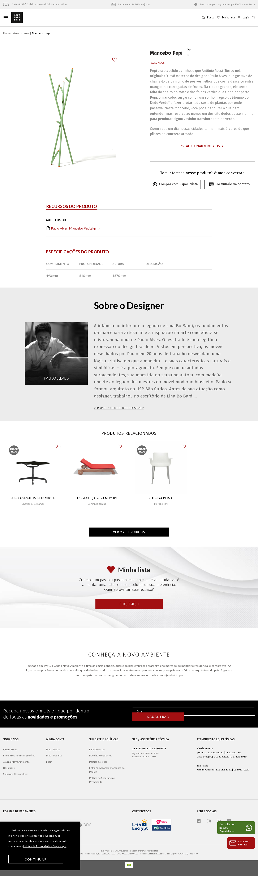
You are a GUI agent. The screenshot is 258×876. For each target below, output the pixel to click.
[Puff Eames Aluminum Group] (33, 467)
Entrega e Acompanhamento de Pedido (107, 769)
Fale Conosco (96, 749)
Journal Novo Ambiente (16, 761)
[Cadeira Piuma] (161, 467)
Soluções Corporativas (15, 773)
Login (49, 761)
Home (6, 33)
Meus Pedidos (54, 755)
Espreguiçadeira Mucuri (97, 498)
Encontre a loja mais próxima (19, 755)
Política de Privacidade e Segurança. (44, 846)
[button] (202, 146)
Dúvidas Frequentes (100, 755)
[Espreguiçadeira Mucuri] (97, 467)
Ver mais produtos (129, 532)
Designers (9, 767)
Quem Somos (11, 749)
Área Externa (21, 33)
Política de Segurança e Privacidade (102, 779)
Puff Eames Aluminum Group (33, 498)
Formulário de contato (229, 184)
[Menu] (5, 17)
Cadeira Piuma (161, 498)
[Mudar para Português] (129, 865)
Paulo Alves (157, 62)
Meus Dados (53, 749)
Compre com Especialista (175, 184)
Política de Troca (98, 761)
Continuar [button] (36, 859)
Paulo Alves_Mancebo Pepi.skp (73, 228)
